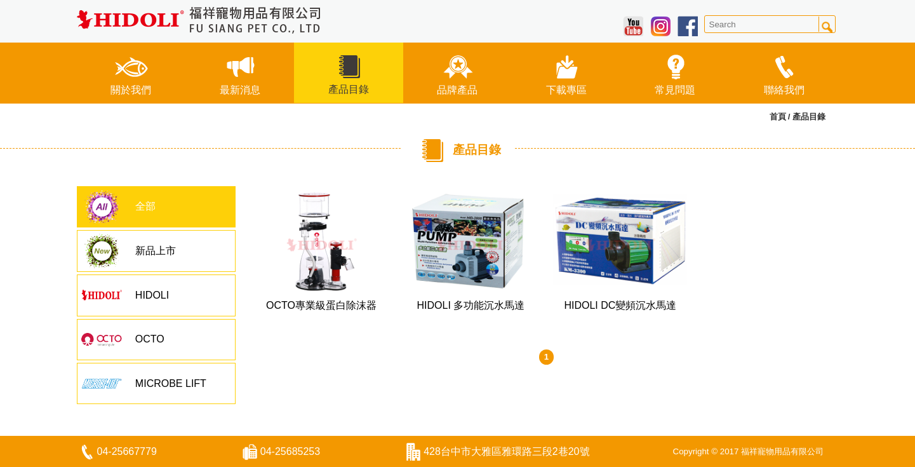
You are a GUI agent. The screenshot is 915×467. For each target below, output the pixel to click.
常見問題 (675, 72)
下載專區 (566, 72)
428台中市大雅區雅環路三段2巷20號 (506, 451)
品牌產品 (457, 72)
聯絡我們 (784, 72)
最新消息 (240, 72)
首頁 (778, 116)
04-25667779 (127, 451)
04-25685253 (290, 451)
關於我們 (130, 72)
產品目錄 (348, 72)
